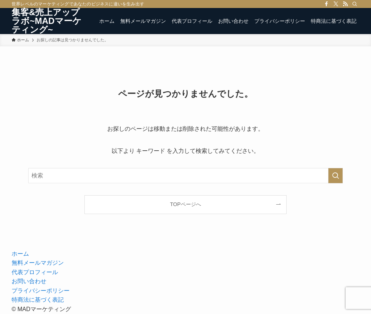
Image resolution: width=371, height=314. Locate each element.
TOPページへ (185, 204)
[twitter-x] (336, 4)
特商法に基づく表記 (38, 300)
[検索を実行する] (335, 175)
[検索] (354, 4)
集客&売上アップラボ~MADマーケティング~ (47, 21)
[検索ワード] (185, 175)
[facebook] (326, 4)
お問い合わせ (29, 281)
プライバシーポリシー (41, 291)
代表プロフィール (35, 272)
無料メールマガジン (38, 263)
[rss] (345, 4)
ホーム (20, 254)
